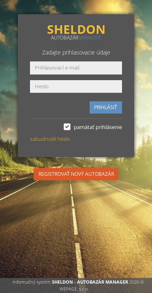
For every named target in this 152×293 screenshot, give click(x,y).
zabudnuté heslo (50, 138)
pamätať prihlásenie (98, 127)
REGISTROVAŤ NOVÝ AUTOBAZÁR (76, 174)
